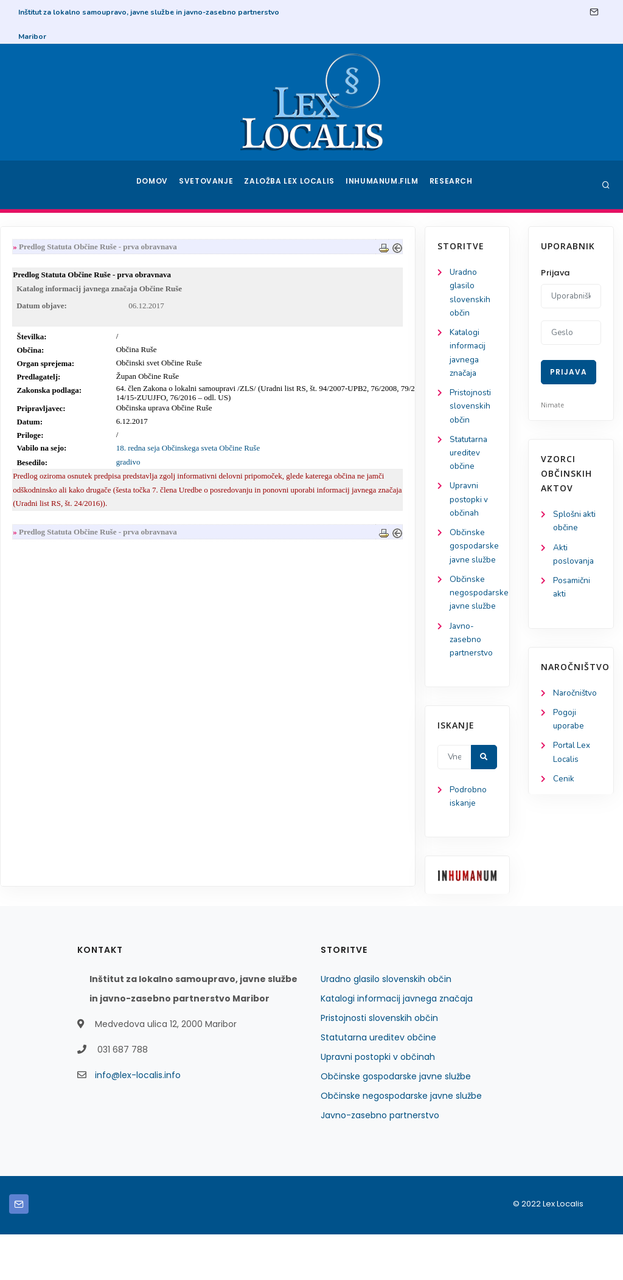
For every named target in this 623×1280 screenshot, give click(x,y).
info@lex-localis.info (138, 1121)
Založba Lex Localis (293, 185)
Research (452, 185)
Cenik (563, 785)
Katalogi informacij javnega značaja (397, 1044)
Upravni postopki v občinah (54, 508)
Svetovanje (210, 185)
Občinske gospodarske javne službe (396, 1122)
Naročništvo (576, 696)
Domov (154, 185)
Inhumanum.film (383, 185)
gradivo (235, 464)
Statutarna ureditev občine (55, 460)
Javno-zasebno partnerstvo (56, 682)
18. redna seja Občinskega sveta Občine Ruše (295, 450)
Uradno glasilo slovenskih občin (386, 1025)
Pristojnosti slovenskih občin (55, 412)
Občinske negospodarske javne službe (401, 1141)
